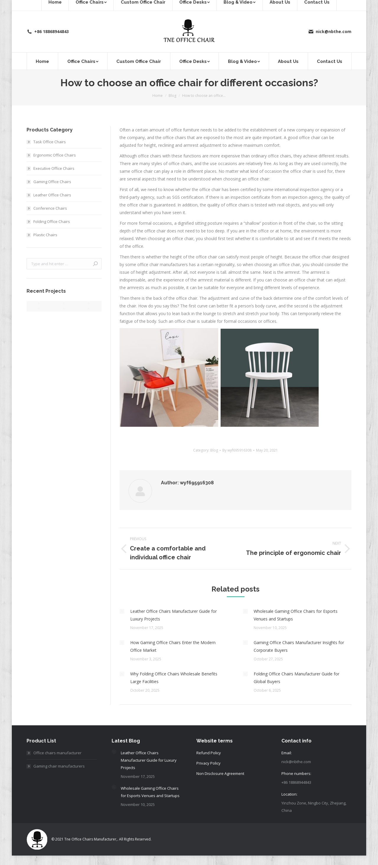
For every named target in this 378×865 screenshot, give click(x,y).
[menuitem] (42, 61)
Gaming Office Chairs (52, 181)
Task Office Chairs (49, 141)
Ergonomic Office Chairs (54, 155)
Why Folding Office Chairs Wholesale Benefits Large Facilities (173, 677)
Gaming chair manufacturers (59, 766)
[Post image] (122, 611)
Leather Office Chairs (52, 195)
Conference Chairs (50, 208)
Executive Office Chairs (53, 168)
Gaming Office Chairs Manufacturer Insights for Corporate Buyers (299, 646)
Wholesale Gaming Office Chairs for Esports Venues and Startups (296, 615)
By (237, 450)
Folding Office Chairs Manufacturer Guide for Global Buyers (296, 677)
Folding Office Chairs (51, 221)
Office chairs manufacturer (57, 752)
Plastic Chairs (45, 234)
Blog (214, 450)
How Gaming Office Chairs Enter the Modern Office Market (173, 646)
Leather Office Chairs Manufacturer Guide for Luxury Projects (173, 615)
